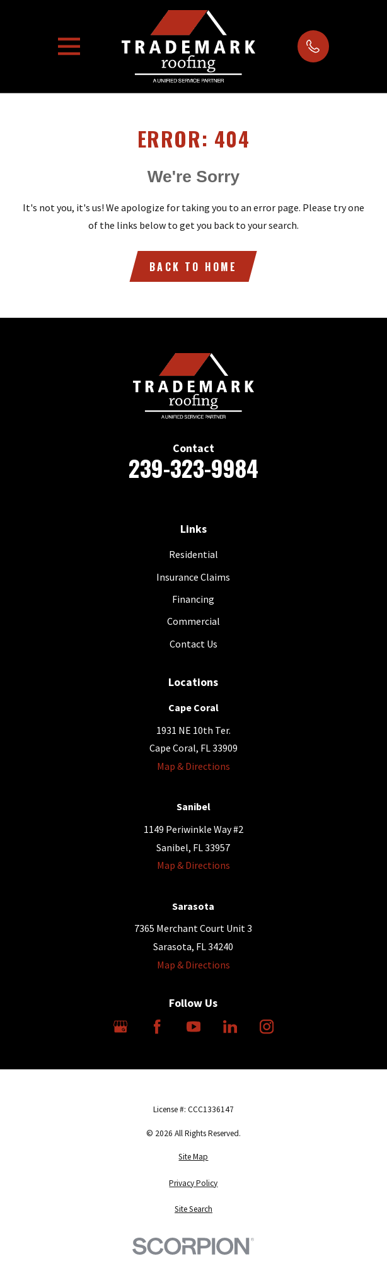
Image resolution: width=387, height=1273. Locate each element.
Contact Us (193, 643)
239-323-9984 (193, 467)
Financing (193, 599)
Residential (193, 554)
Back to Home (193, 266)
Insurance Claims (193, 577)
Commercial (193, 621)
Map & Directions (193, 766)
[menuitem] (193, 1157)
